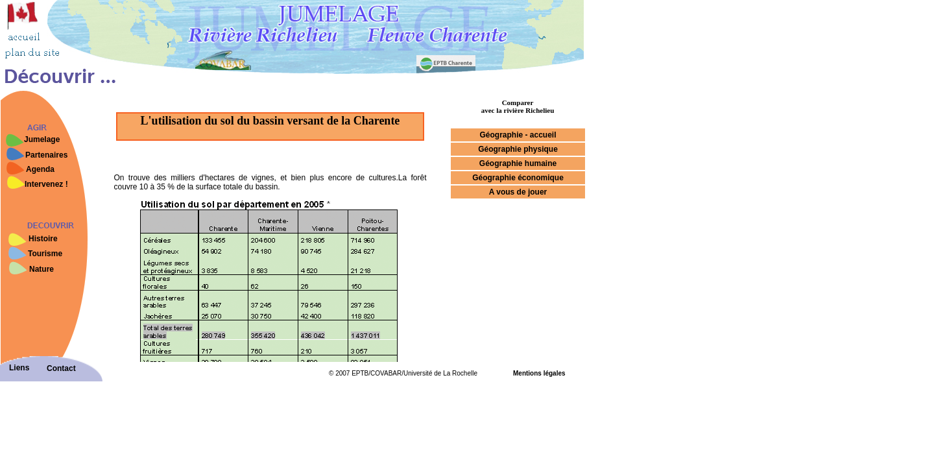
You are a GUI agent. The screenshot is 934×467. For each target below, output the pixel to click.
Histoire (43, 238)
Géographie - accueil (517, 134)
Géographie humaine (518, 163)
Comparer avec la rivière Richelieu (518, 106)
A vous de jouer (518, 192)
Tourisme (45, 253)
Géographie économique (518, 177)
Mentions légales (539, 373)
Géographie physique (518, 149)
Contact (61, 368)
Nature (41, 269)
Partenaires (46, 155)
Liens (19, 367)
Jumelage (42, 139)
